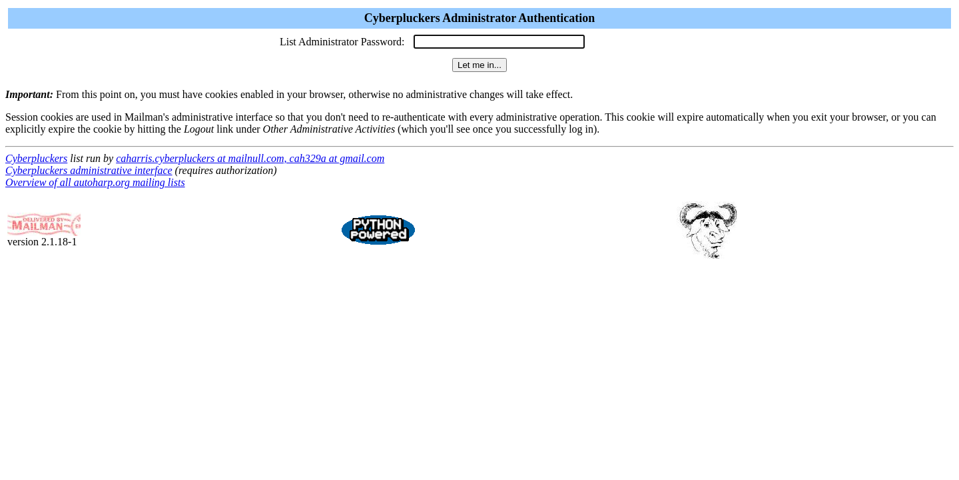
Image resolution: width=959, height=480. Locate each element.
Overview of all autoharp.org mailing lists (95, 182)
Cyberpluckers (36, 158)
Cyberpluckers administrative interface (88, 170)
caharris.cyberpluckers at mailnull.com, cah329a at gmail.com (250, 158)
